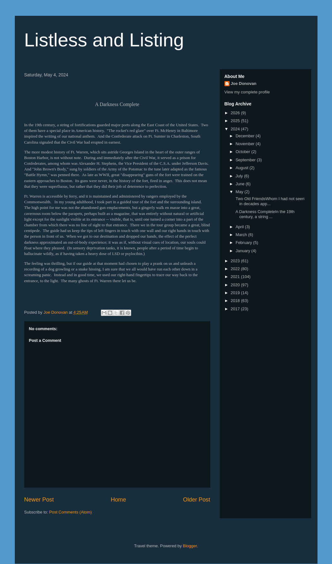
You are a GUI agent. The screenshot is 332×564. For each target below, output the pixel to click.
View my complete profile (247, 92)
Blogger (190, 545)
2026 (236, 112)
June (241, 183)
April (240, 226)
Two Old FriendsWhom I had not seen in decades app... (270, 201)
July (240, 176)
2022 (236, 268)
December (246, 136)
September (246, 159)
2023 (236, 260)
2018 (236, 300)
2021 (236, 276)
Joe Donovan (244, 83)
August (242, 167)
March (242, 234)
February (244, 242)
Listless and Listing (104, 39)
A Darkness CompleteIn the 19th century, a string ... (264, 214)
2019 (236, 292)
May (240, 191)
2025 (236, 120)
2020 (236, 284)
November (246, 143)
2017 (236, 308)
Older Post (196, 499)
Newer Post (39, 499)
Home (118, 499)
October (243, 151)
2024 (236, 129)
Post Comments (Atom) (70, 512)
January (243, 250)
